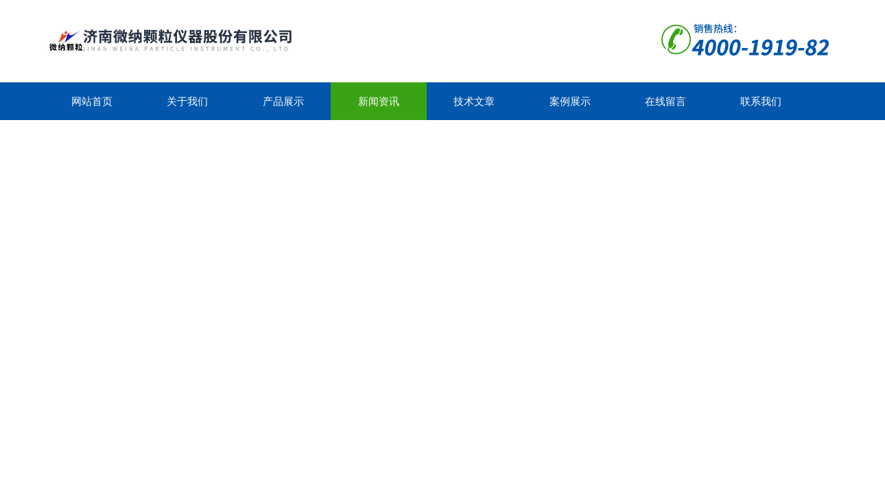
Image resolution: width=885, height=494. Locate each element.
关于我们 (187, 101)
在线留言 (665, 101)
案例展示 (570, 101)
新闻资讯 (378, 101)
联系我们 (760, 101)
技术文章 (474, 101)
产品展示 (283, 101)
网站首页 (92, 101)
